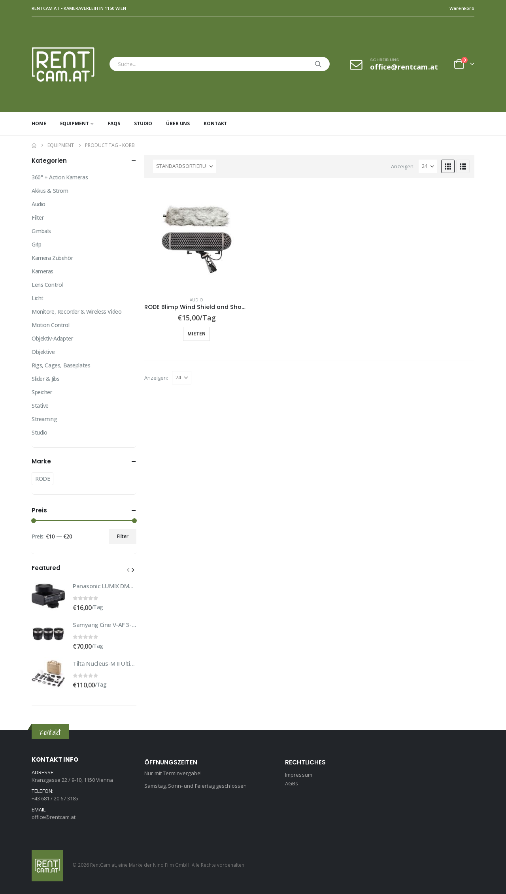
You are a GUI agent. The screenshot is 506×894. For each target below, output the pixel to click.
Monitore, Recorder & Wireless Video (76, 311)
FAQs (114, 123)
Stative (40, 405)
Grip (36, 244)
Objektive (43, 352)
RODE (42, 478)
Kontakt (215, 123)
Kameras (42, 271)
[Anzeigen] (428, 166)
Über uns (178, 123)
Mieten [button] (196, 333)
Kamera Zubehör (52, 258)
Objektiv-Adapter (52, 338)
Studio (143, 123)
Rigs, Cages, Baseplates (61, 365)
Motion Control (50, 325)
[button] (448, 166)
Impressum (298, 774)
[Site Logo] (69, 64)
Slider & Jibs (46, 378)
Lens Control (47, 284)
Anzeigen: (403, 166)
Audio (196, 300)
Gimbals (41, 231)
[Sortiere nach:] (184, 166)
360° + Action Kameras (60, 177)
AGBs (291, 783)
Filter (37, 217)
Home (39, 123)
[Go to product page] (196, 238)
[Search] (318, 64)
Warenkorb (461, 8)
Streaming (44, 419)
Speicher (42, 392)
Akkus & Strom (50, 190)
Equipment (74, 123)
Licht (37, 298)
